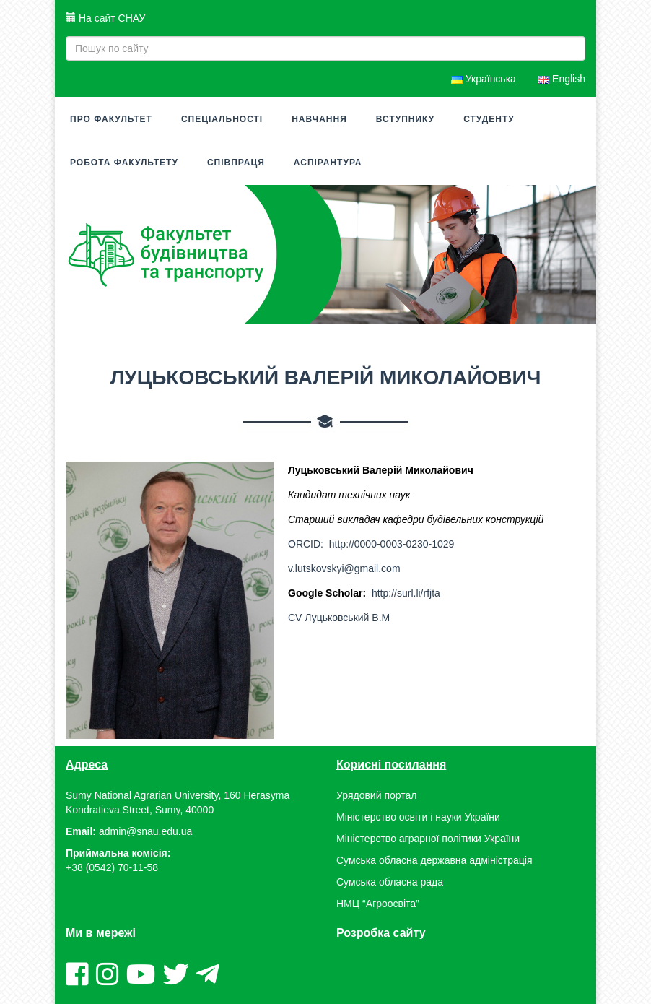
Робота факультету (124, 162)
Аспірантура (328, 162)
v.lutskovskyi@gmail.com (344, 568)
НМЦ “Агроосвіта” (377, 903)
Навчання (319, 119)
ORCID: (307, 544)
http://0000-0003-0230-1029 (392, 544)
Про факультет (111, 119)
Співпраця (236, 162)
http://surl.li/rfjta (406, 593)
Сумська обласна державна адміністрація (434, 860)
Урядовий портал (376, 795)
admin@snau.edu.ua (145, 831)
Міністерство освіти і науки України (418, 817)
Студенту (489, 119)
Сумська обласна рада (389, 882)
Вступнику (405, 119)
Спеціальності (222, 119)
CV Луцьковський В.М (339, 617)
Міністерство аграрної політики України (428, 838)
